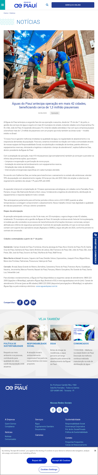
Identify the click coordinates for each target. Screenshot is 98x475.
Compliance (10, 427)
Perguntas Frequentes (74, 442)
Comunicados (10, 439)
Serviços (39, 419)
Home (6, 13)
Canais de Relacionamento (76, 445)
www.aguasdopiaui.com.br (46, 286)
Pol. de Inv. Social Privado (75, 429)
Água (37, 424)
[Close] (95, 450)
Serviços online (73, 5)
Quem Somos (10, 424)
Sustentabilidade (72, 419)
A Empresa (10, 419)
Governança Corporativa (75, 427)
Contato (68, 438)
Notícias (12, 13)
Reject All (36, 460)
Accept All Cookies (61, 460)
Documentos (40, 429)
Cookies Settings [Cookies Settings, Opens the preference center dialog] (49, 469)
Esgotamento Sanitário (44, 427)
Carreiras (39, 435)
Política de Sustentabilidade (76, 432)
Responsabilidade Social (75, 424)
